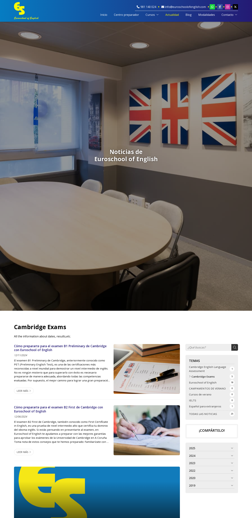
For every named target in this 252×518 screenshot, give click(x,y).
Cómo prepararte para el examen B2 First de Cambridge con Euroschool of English (58, 409)
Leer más (22, 390)
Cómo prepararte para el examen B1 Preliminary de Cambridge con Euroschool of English (60, 348)
